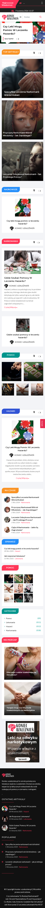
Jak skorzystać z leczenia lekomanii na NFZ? (23, 904)
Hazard (23, 626)
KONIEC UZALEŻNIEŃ (22, 229)
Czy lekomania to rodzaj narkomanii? (22, 896)
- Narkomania (25, 503)
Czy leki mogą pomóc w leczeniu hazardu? (15, 30)
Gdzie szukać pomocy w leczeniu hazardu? (18, 280)
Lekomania (23, 622)
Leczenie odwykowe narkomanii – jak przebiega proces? (22, 175)
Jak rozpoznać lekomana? (14, 556)
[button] (42, 3)
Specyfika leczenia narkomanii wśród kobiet (21, 93)
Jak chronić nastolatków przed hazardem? (23, 899)
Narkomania (23, 630)
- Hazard (17, 551)
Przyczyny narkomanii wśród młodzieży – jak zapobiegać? (17, 134)
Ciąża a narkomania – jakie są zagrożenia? (24, 528)
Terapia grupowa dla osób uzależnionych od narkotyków (21, 709)
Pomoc (23, 618)
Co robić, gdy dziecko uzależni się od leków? (23, 902)
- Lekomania (18, 559)
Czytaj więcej (10, 307)
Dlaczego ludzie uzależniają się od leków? (21, 674)
